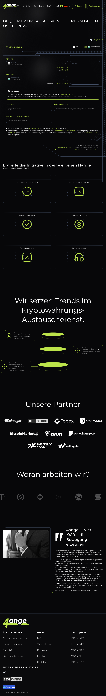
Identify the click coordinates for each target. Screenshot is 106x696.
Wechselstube (23, 6)
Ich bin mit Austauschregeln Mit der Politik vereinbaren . (36, 128)
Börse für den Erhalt (61, 105)
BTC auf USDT (78, 662)
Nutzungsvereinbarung (15, 638)
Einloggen (79, 6)
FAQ (49, 6)
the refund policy (92, 133)
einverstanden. (34, 128)
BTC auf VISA (77, 638)
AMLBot (13, 133)
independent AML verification (65, 131)
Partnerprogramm (12, 644)
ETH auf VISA (77, 644)
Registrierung (95, 6)
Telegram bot (96, 40)
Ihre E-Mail (10, 105)
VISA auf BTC (77, 650)
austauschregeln (80, 149)
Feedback (39, 6)
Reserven (42, 650)
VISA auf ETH (77, 656)
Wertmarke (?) (17, 116)
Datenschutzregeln (13, 656)
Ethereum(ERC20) (66, 95)
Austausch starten (64, 147)
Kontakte (41, 662)
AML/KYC (54, 128)
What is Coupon (22, 116)
